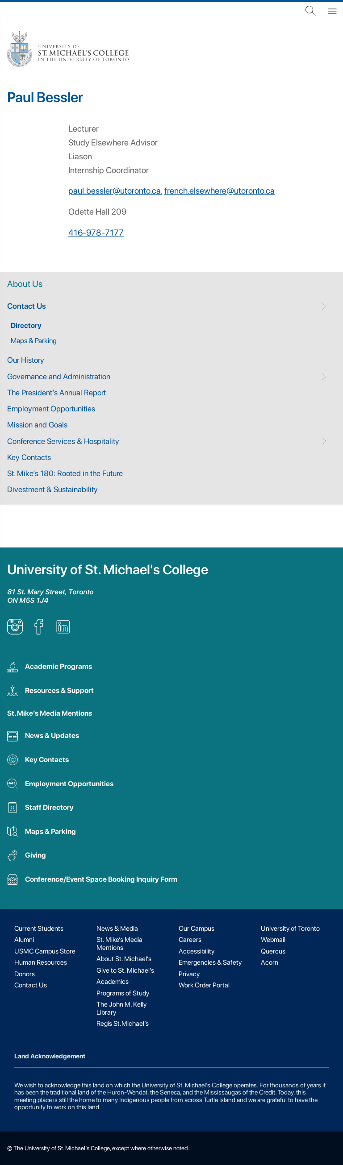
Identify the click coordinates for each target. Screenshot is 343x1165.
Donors (24, 974)
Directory (26, 325)
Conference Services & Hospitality (63, 441)
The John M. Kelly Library (121, 1008)
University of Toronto (290, 929)
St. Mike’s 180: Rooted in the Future (65, 473)
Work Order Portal (204, 985)
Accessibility (196, 951)
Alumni (24, 940)
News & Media (117, 929)
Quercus (273, 951)
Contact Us (26, 306)
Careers (190, 940)
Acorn (269, 962)
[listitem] (15, 632)
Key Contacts (29, 457)
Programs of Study (122, 993)
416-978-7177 (96, 233)
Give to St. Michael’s (125, 970)
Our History (25, 360)
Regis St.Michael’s (122, 1024)
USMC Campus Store (44, 951)
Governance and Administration (58, 376)
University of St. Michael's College (107, 569)
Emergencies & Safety (210, 962)
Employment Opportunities (51, 408)
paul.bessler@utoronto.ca (114, 191)
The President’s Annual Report (56, 392)
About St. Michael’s (123, 959)
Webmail (273, 940)
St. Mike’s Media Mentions (49, 713)
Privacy (189, 974)
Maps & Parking (34, 340)
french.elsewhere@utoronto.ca (219, 191)
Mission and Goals (37, 424)
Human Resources (40, 962)
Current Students (38, 929)
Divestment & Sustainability (52, 489)
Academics (112, 982)
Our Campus (196, 929)
